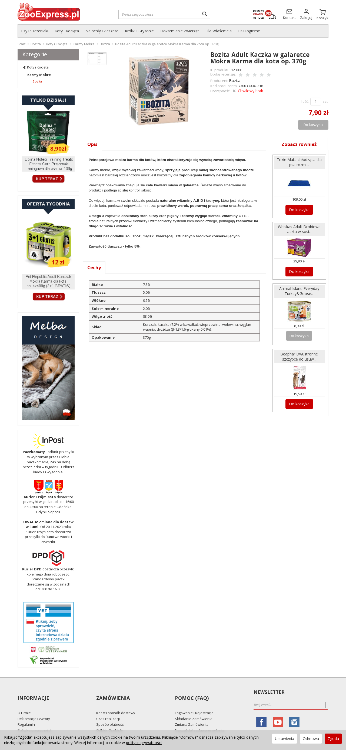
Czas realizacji (108, 708)
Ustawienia (284, 738)
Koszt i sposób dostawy (115, 703)
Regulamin (26, 714)
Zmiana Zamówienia (191, 714)
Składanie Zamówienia (193, 708)
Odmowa (311, 738)
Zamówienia (112, 692)
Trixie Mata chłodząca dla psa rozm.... (299, 161)
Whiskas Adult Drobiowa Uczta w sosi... (299, 227)
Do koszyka (299, 207)
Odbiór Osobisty (109, 720)
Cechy (94, 267)
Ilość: (305, 100)
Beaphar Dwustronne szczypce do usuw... (299, 352)
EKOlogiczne (249, 30)
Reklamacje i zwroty (34, 708)
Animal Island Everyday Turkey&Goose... (299, 287)
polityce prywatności (144, 742)
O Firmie (24, 703)
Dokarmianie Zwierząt (179, 30)
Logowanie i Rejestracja (194, 703)
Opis (92, 143)
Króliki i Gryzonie (139, 30)
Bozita (234, 79)
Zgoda (333, 738)
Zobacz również (299, 143)
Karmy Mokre (39, 74)
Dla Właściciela (218, 30)
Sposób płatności (110, 714)
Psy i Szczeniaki (34, 30)
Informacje (33, 692)
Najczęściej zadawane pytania (199, 720)
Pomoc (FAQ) (191, 692)
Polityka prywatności (34, 720)
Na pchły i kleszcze (101, 30)
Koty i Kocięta (67, 30)
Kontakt (24, 726)
